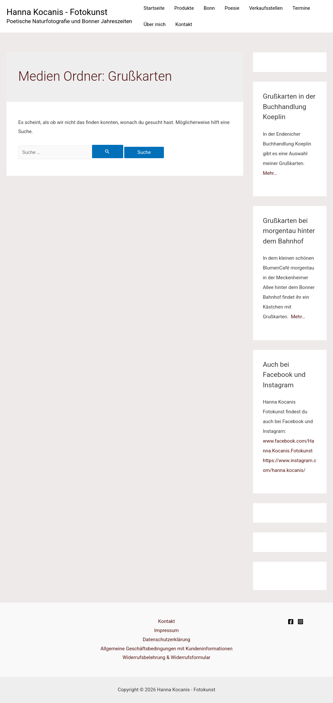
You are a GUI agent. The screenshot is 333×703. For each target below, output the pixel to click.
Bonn (209, 8)
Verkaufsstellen (266, 8)
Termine (301, 8)
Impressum (166, 630)
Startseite (154, 8)
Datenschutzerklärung (166, 639)
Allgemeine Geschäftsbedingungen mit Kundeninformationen (166, 649)
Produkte (184, 8)
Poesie (232, 8)
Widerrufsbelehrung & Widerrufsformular (166, 657)
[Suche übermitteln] (107, 151)
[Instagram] (300, 622)
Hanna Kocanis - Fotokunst (57, 12)
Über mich (154, 24)
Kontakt (183, 24)
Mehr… (270, 173)
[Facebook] (291, 622)
